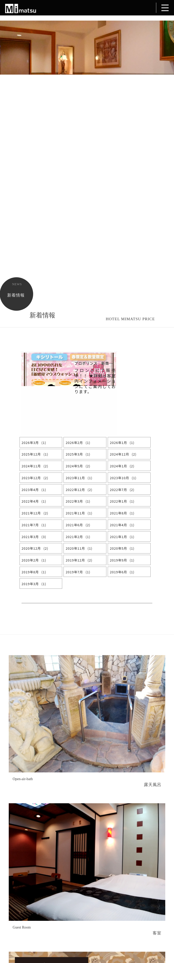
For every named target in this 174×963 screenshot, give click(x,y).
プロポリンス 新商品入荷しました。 (107, 363)
